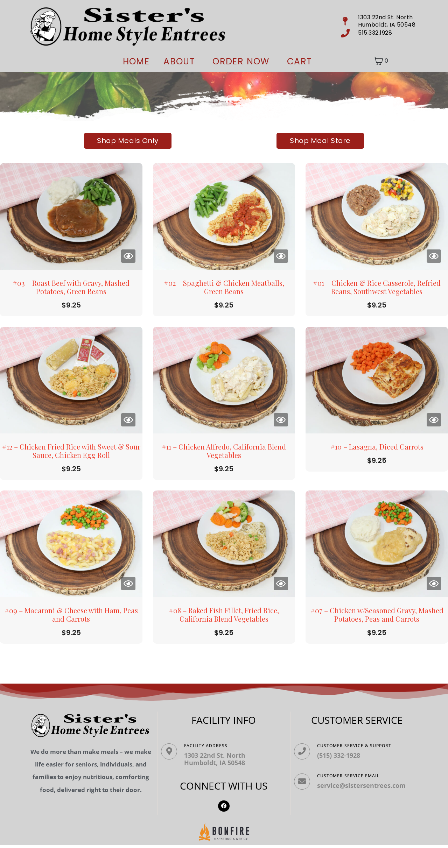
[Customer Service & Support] (305, 754)
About (179, 61)
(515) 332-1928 (344, 755)
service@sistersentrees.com (367, 791)
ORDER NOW (241, 61)
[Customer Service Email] (305, 790)
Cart (299, 61)
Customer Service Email (354, 781)
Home (136, 61)
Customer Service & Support (360, 746)
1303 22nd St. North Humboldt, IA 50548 (220, 759)
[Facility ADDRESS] (172, 754)
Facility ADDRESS (211, 746)
